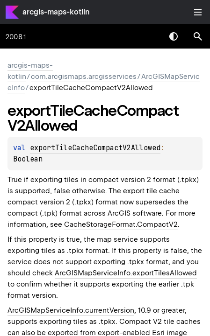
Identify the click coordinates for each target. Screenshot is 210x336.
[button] (198, 36)
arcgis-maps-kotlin (56, 11)
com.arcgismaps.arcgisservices (84, 76)
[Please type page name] (198, 36)
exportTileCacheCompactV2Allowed (95, 148)
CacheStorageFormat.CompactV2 (121, 224)
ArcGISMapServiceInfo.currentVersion (70, 310)
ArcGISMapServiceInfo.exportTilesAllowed (126, 273)
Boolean (28, 159)
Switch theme (173, 36)
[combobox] (149, 36)
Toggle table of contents (198, 12)
